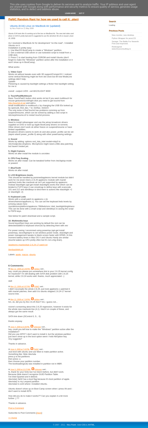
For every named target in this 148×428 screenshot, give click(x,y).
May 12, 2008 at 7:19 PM (20, 299)
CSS (84, 425)
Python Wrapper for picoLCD (124, 38)
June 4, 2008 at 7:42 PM (20, 349)
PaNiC (36, 286)
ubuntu (32, 254)
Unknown (37, 327)
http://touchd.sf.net (16, 103)
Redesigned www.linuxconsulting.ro (121, 48)
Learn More (70, 13)
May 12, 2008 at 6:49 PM (20, 269)
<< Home (12, 418)
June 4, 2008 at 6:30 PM (20, 327)
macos (25, 254)
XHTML (91, 425)
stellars (37, 269)
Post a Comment (16, 408)
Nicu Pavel (71, 425)
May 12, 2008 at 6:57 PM (20, 286)
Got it (81, 13)
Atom (39, 413)
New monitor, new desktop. (123, 35)
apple (18, 254)
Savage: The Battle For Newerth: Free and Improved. (125, 42)
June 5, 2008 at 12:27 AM (20, 369)
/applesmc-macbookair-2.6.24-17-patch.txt (27, 245)
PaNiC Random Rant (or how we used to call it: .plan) (43, 19)
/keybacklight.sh (15, 249)
